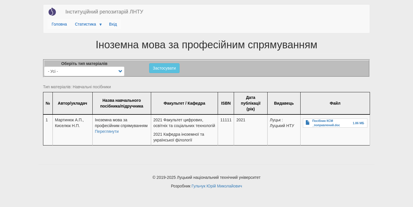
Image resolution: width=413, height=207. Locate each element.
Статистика (86, 25)
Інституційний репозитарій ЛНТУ (104, 12)
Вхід (113, 24)
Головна (59, 24)
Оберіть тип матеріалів (84, 63)
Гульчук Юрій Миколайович (217, 186)
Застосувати (164, 68)
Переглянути (107, 131)
